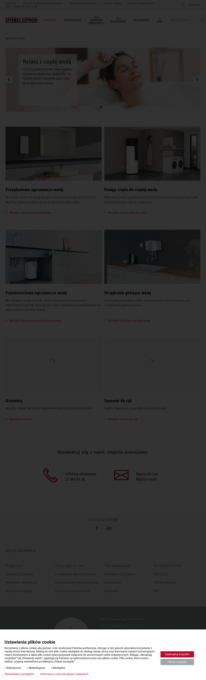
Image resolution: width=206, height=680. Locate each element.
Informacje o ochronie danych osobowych (64, 674)
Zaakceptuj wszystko (177, 654)
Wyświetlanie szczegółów (19, 674)
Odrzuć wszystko (177, 661)
